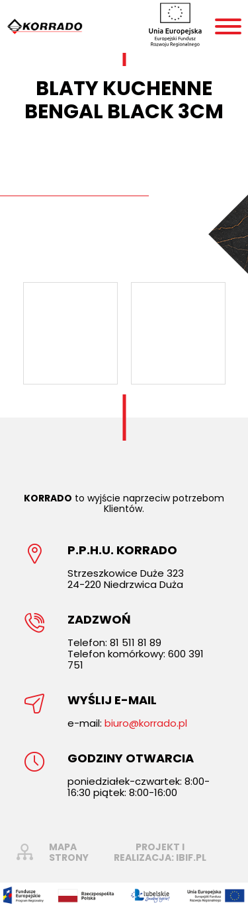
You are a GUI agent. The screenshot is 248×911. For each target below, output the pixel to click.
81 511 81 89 (135, 642)
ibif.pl (191, 857)
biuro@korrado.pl (145, 723)
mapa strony (69, 852)
